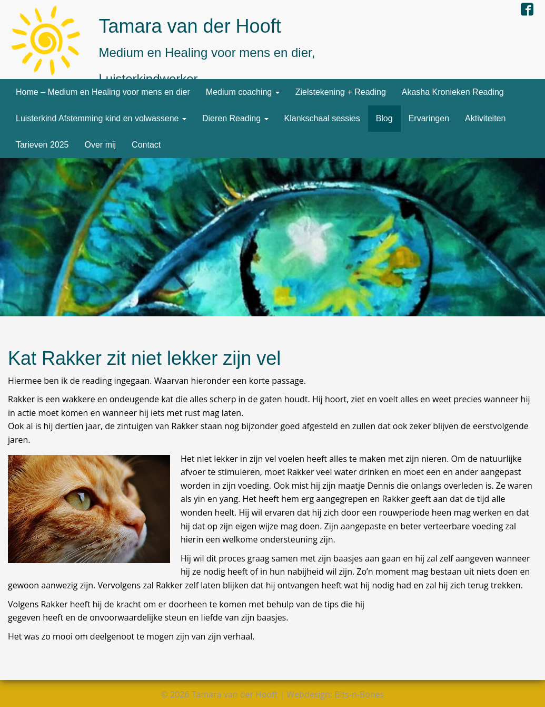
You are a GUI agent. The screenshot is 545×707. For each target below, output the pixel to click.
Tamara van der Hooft (190, 26)
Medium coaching (243, 92)
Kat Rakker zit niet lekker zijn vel (144, 358)
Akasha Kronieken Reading (453, 92)
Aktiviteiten (485, 118)
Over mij (100, 144)
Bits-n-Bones (359, 694)
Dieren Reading (235, 118)
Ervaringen (429, 118)
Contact (146, 144)
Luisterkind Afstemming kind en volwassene (101, 118)
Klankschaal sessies (322, 118)
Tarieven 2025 (42, 144)
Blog (384, 118)
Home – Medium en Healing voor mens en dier (103, 92)
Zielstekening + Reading (340, 92)
